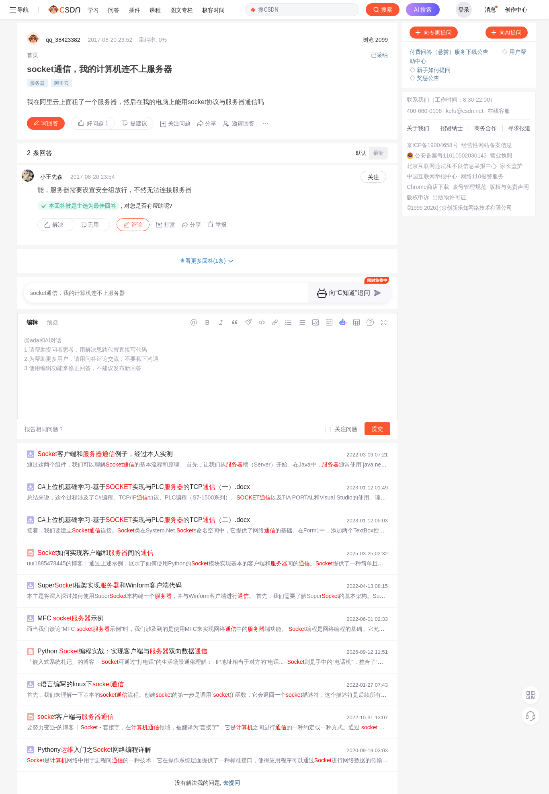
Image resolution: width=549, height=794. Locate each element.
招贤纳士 (451, 128)
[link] (32, 55)
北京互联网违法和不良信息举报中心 (452, 166)
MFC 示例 (70, 618)
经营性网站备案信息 (486, 145)
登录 (463, 9)
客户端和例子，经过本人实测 (105, 453)
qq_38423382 (63, 40)
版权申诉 (418, 197)
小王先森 (51, 177)
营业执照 (501, 155)
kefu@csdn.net (464, 111)
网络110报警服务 (482, 176)
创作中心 (516, 9)
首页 (32, 55)
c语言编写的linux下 (80, 684)
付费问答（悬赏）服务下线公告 (450, 52)
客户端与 (75, 716)
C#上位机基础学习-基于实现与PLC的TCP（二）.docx (143, 519)
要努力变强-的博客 (50, 727)
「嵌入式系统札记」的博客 (60, 662)
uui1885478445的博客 (55, 563)
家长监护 (511, 166)
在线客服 (499, 111)
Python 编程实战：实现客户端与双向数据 (122, 651)
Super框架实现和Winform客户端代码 (109, 585)
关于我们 (418, 128)
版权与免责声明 (509, 187)
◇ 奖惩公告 (424, 78)
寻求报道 (519, 128)
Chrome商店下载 (428, 187)
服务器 (37, 83)
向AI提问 (507, 32)
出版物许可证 (449, 197)
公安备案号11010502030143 (451, 155)
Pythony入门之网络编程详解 (94, 749)
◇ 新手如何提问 (430, 70)
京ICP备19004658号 (432, 145)
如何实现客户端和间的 (95, 552)
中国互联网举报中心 (432, 176)
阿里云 (61, 83)
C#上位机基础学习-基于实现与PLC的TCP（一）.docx (143, 486)
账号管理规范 (469, 187)
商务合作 (485, 128)
